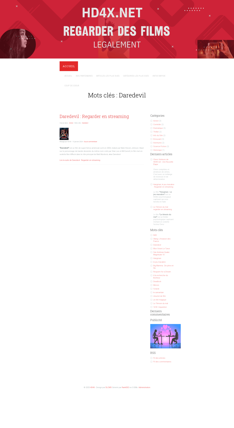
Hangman (157, 258)
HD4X (92, 387)
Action (156, 121)
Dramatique (158, 128)
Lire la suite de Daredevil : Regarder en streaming (80, 160)
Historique (157, 150)
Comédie (157, 124)
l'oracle (156, 289)
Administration (144, 387)
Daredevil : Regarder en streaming (94, 116)
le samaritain (158, 292)
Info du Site (158, 135)
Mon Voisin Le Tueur (161, 248)
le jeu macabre (159, 262)
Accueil (69, 66)
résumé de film (159, 296)
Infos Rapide (158, 76)
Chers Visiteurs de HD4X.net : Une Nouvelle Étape (163, 161)
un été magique (159, 300)
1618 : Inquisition (160, 307)
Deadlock (157, 281)
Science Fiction (159, 146)
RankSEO (125, 387)
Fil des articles (159, 358)
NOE (155, 235)
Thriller (156, 132)
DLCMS (109, 387)
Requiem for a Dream (162, 272)
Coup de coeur (71, 85)
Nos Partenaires (84, 76)
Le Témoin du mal (160, 303)
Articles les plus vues (107, 76)
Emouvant (157, 139)
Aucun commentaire (90, 142)
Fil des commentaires (162, 362)
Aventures (157, 143)
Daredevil (157, 245)
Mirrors (156, 285)
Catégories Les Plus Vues (136, 76)
